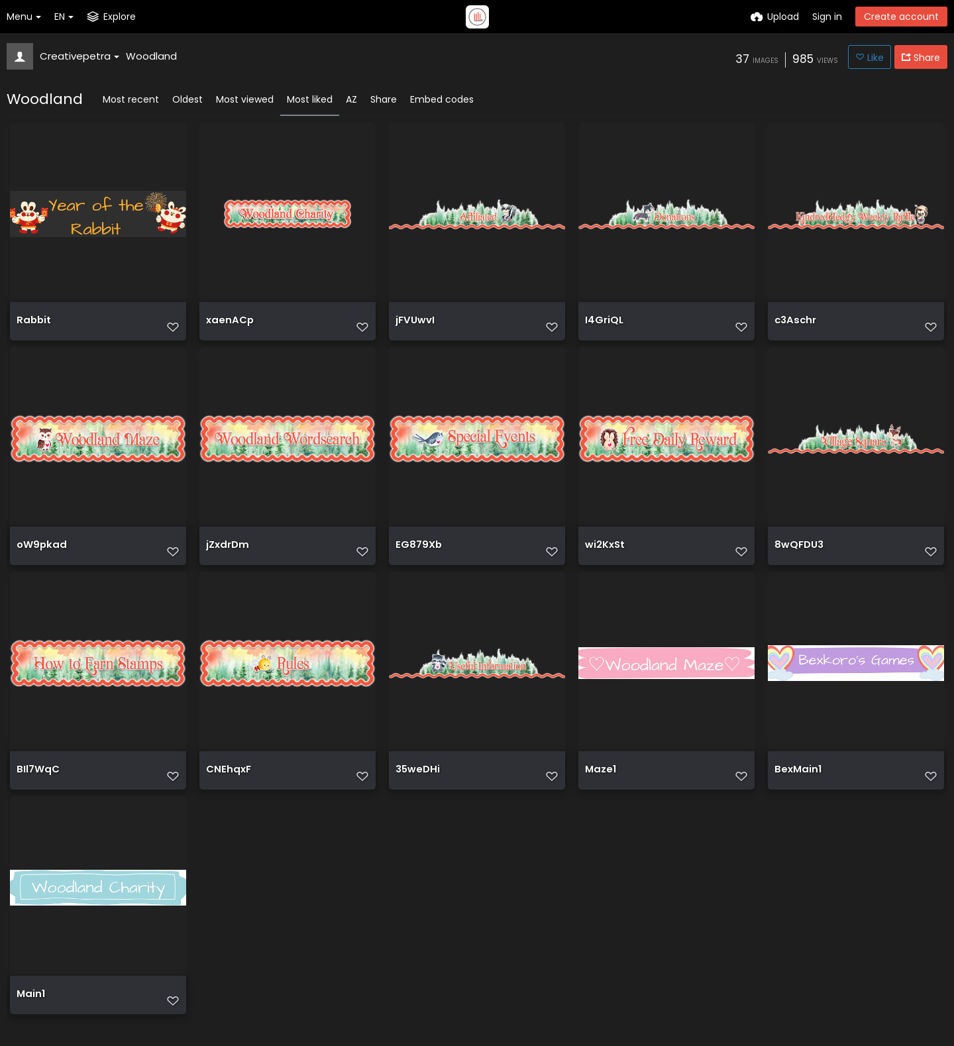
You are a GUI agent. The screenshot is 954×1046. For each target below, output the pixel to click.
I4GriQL (603, 325)
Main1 (30, 1013)
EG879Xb (417, 555)
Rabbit (33, 325)
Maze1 (600, 784)
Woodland (151, 56)
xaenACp (228, 325)
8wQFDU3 (798, 555)
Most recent (131, 99)
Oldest (187, 99)
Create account (901, 16)
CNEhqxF (227, 784)
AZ (351, 99)
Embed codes (442, 99)
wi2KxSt (604, 555)
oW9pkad (40, 555)
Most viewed (245, 99)
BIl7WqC (37, 784)
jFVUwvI (414, 325)
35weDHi (417, 784)
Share (383, 99)
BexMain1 (796, 784)
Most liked (310, 99)
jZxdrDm (226, 555)
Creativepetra (79, 56)
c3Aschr (794, 325)
